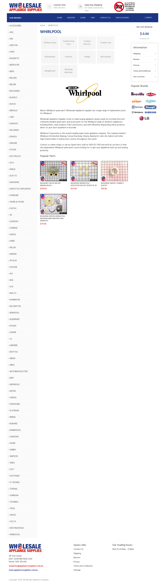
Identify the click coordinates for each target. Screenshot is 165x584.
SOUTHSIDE (15, 476)
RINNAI (13, 417)
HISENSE (13, 254)
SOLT (12, 469)
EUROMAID (14, 182)
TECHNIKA (14, 502)
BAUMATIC (14, 58)
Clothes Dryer (49, 42)
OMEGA (13, 397)
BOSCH (13, 104)
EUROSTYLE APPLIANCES (20, 188)
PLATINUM (14, 410)
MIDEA (12, 358)
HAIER (12, 241)
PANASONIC (15, 404)
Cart (93, 17)
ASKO (12, 52)
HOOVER (13, 267)
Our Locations (122, 17)
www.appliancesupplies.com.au (23, 570)
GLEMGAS (14, 221)
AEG (11, 32)
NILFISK (13, 391)
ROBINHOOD (15, 430)
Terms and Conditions (142, 71)
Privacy (136, 65)
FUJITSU (13, 208)
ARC (11, 38)
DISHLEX (13, 136)
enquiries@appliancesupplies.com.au (26, 566)
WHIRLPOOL (15, 534)
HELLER (13, 247)
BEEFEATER (14, 65)
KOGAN (13, 325)
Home (59, 17)
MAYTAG (14, 352)
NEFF (12, 378)
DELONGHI (14, 130)
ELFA (12, 162)
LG (11, 339)
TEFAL (12, 508)
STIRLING (13, 489)
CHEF (12, 117)
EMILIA (12, 169)
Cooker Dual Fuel (68, 43)
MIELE (12, 365)
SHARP (12, 443)
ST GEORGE (15, 482)
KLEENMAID (15, 319)
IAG (11, 273)
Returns (136, 59)
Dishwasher (50, 56)
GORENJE (13, 228)
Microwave (106, 56)
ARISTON (14, 45)
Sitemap (77, 570)
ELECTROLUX (15, 156)
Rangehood (50, 71)
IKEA (11, 280)
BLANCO (13, 97)
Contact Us (105, 17)
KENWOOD (14, 312)
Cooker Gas (105, 42)
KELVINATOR (15, 306)
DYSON (13, 149)
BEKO (12, 71)
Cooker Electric (87, 43)
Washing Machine (68, 71)
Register (71, 17)
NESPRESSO (15, 384)
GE (11, 215)
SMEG (12, 462)
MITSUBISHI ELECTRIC (19, 371)
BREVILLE (13, 110)
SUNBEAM (14, 495)
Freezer (68, 56)
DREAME (13, 143)
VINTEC (13, 515)
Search (148, 17)
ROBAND (13, 423)
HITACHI (13, 260)
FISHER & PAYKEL (17, 202)
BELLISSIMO (15, 91)
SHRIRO (13, 449)
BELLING (13, 78)
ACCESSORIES (15, 25)
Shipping (136, 53)
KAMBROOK (15, 299)
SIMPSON (14, 456)
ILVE (11, 286)
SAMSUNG (14, 436)
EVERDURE (14, 195)
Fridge (87, 56)
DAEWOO (14, 123)
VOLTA (13, 521)
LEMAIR (13, 332)
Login (82, 17)
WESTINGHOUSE (17, 528)
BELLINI (13, 84)
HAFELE (13, 234)
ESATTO (13, 175)
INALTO (13, 293)
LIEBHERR (13, 345)
